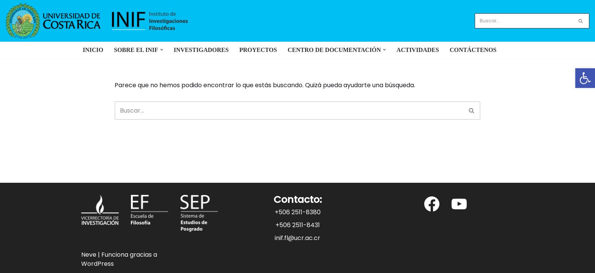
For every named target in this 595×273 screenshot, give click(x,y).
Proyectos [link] (258, 50)
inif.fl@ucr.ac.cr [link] (297, 238)
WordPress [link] (97, 263)
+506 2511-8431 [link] (297, 225)
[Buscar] (523, 20)
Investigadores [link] (201, 50)
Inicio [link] (93, 50)
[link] (585, 78)
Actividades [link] (418, 50)
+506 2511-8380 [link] (298, 212)
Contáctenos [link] (473, 50)
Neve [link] (88, 254)
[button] (161, 49)
